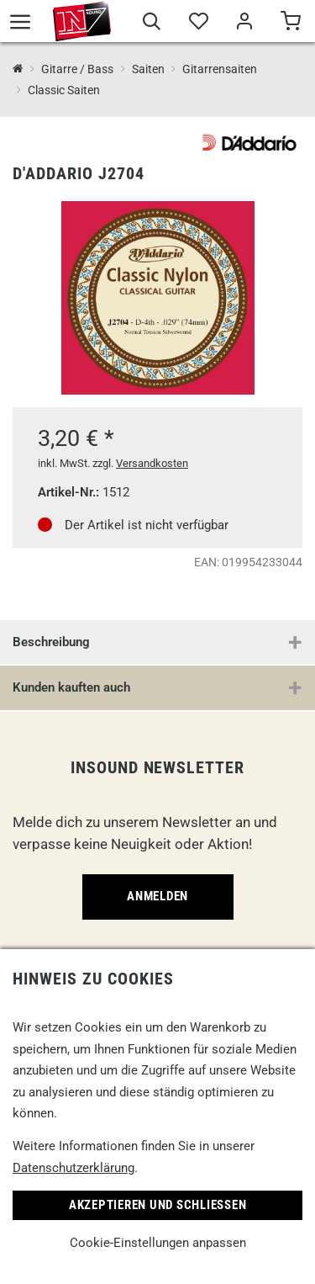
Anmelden (157, 896)
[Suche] (152, 23)
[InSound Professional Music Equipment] (18, 69)
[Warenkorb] (290, 23)
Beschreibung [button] (51, 642)
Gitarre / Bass (77, 69)
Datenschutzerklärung (73, 1167)
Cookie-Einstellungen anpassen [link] (158, 1242)
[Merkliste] (198, 23)
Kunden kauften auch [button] (71, 687)
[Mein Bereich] (244, 23)
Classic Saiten (64, 90)
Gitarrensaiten (219, 69)
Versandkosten (152, 463)
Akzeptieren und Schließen (158, 1204)
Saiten (148, 69)
